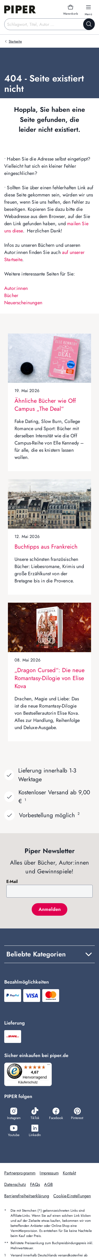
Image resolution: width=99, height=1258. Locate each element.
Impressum (49, 1173)
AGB (48, 1184)
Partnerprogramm (19, 1173)
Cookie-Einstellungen (72, 1196)
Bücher (11, 295)
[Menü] (48, 1066)
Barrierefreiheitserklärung (26, 1196)
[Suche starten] (89, 24)
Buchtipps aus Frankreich (46, 546)
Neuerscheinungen (23, 302)
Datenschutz (15, 1184)
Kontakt (69, 1173)
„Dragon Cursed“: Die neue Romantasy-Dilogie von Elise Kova (49, 678)
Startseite (15, 41)
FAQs (35, 1184)
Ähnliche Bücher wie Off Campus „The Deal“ (45, 404)
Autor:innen (16, 288)
